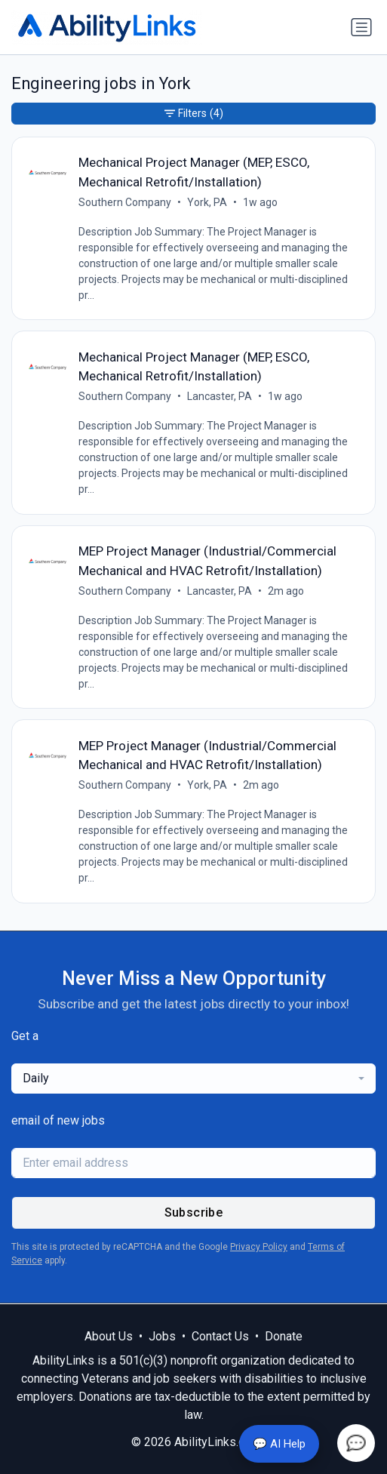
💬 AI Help (279, 1444)
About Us (108, 1336)
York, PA (207, 202)
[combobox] (193, 1078)
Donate (284, 1336)
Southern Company (124, 202)
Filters (193, 114)
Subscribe (193, 1212)
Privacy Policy (258, 1247)
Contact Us (220, 1336)
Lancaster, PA (219, 396)
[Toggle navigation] (361, 27)
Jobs (162, 1336)
